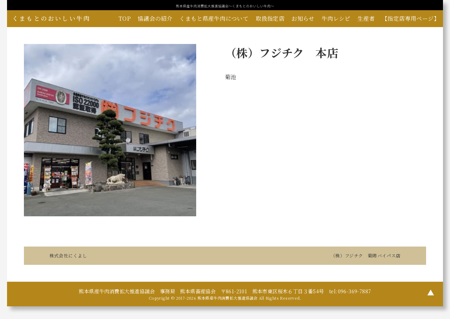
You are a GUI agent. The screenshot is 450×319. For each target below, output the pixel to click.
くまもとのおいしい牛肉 (51, 18)
